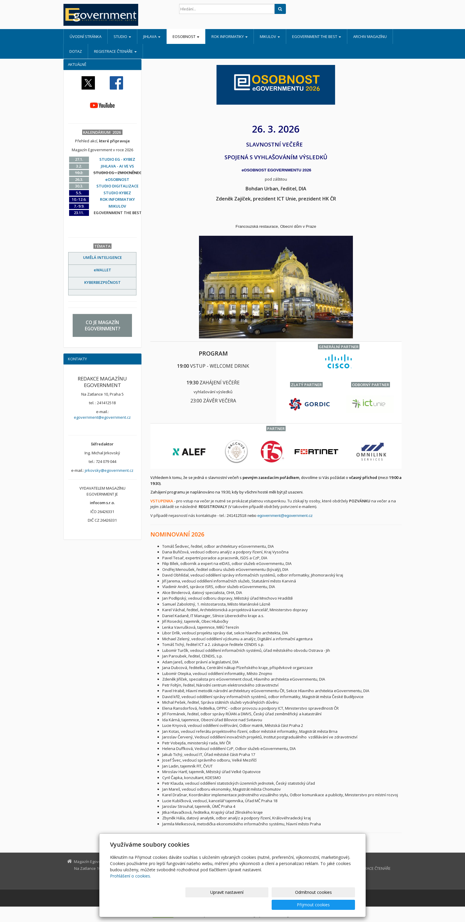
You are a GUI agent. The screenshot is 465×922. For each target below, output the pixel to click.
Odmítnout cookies (283, 904)
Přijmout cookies (332, 904)
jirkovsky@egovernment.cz (109, 470)
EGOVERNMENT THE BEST (316, 36)
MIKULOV (270, 36)
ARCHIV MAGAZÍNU (370, 36)
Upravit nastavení (235, 904)
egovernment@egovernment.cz (285, 515)
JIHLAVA (151, 36)
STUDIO (122, 36)
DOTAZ (75, 51)
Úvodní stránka (85, 36)
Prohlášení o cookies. (130, 888)
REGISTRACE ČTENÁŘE (115, 51)
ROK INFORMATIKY (229, 36)
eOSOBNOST (186, 36)
